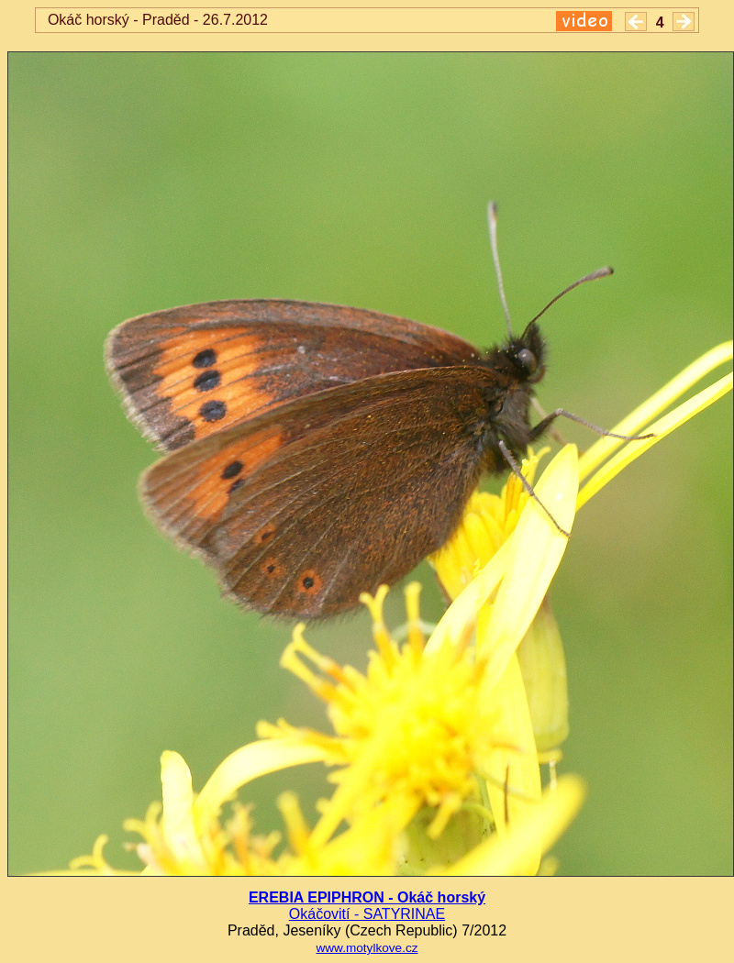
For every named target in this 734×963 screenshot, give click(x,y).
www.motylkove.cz (366, 948)
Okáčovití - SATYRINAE (367, 914)
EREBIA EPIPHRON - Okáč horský (367, 897)
